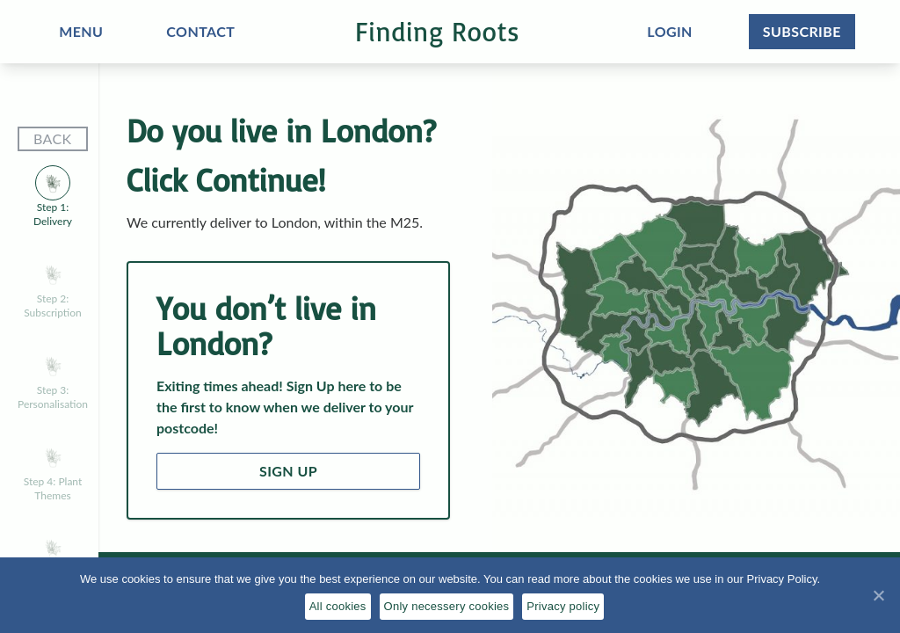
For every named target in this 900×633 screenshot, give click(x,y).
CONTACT (200, 31)
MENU (81, 31)
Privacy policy (562, 606)
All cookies (338, 606)
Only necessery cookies (447, 606)
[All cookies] (878, 595)
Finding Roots (437, 31)
